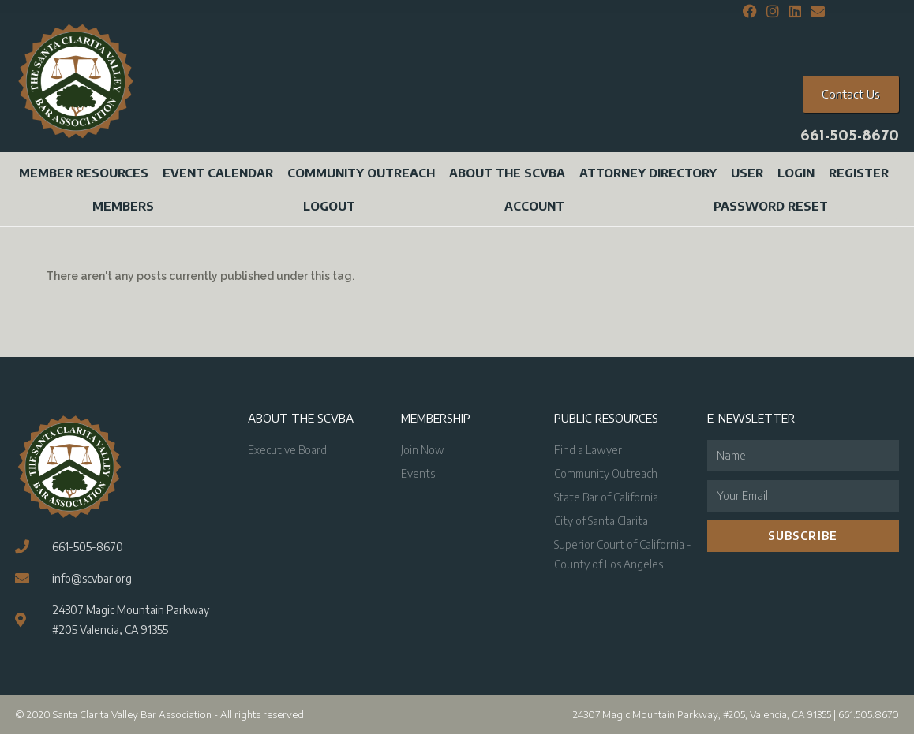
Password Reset (771, 206)
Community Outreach (361, 173)
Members (123, 206)
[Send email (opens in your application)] (815, 12)
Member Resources (83, 173)
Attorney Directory (648, 173)
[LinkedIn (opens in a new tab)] (795, 12)
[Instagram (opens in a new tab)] (773, 12)
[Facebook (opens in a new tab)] (750, 12)
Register (859, 173)
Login (796, 173)
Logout (329, 206)
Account (534, 206)
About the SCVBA (507, 173)
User (747, 173)
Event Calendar (218, 173)
